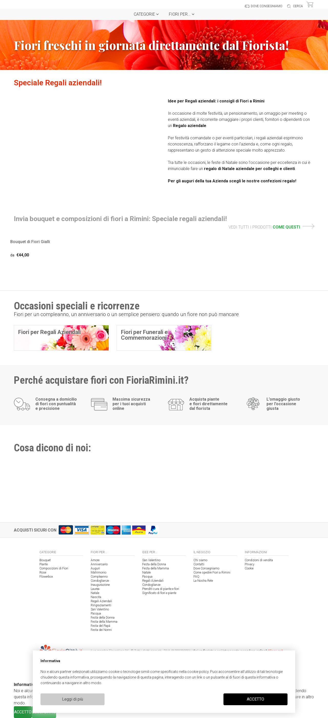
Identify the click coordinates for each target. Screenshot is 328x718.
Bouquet (45, 560)
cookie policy (198, 672)
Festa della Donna (103, 617)
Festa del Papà (100, 626)
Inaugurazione (100, 585)
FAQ (196, 576)
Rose (42, 572)
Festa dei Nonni (101, 630)
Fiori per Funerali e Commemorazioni (144, 335)
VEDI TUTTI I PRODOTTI (271, 227)
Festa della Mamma (104, 621)
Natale (95, 593)
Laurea (95, 589)
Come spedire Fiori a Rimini (211, 572)
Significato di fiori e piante (159, 593)
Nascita (96, 597)
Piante (43, 564)
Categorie (146, 14)
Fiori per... (181, 14)
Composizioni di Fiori (53, 568)
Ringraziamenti (101, 605)
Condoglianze (100, 580)
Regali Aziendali (101, 601)
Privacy (249, 564)
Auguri (95, 568)
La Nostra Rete (203, 580)
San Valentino (100, 609)
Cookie (249, 568)
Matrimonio (98, 572)
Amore (95, 560)
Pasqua (96, 613)
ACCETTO (255, 699)
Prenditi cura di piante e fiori (160, 589)
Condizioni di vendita (259, 560)
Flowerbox (46, 576)
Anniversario (99, 564)
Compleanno (99, 576)
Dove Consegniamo (206, 568)
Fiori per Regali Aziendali (49, 332)
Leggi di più (72, 699)
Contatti (198, 564)
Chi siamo (200, 560)
